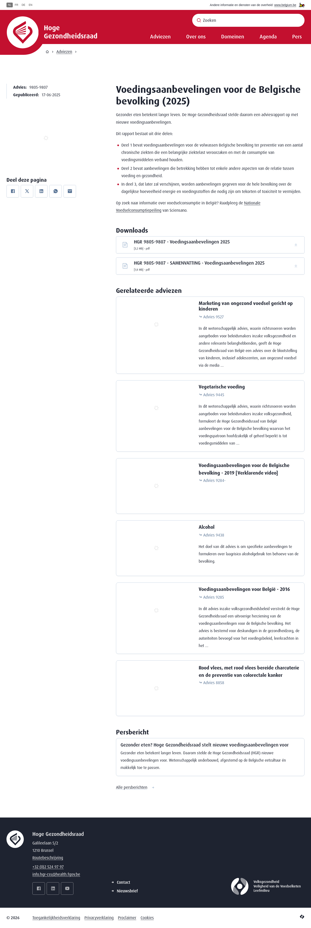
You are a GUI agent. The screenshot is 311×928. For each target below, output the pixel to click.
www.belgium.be (285, 5)
